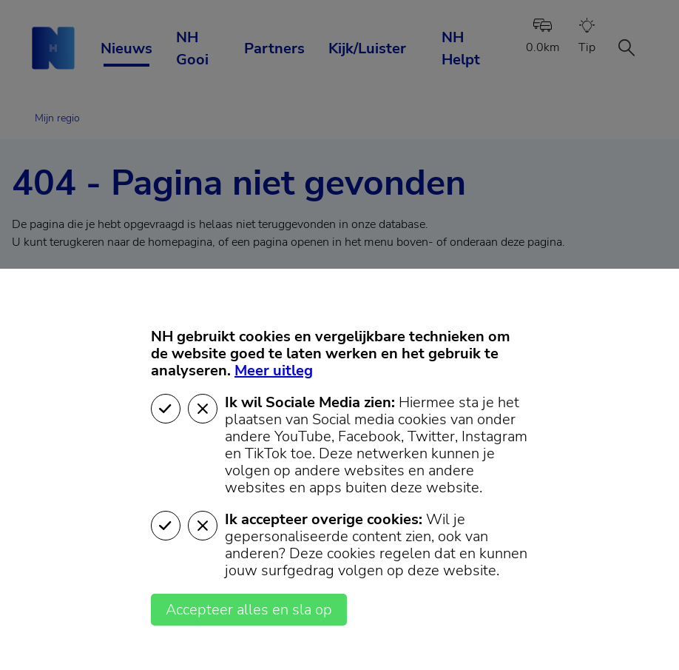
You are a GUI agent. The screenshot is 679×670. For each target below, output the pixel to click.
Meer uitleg (273, 371)
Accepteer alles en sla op (249, 610)
